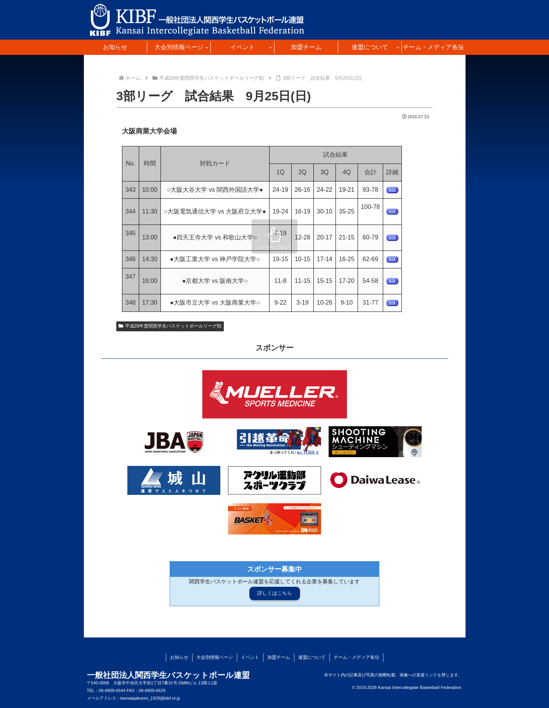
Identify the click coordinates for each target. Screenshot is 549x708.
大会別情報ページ (214, 657)
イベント (250, 657)
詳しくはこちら (274, 593)
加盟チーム (278, 657)
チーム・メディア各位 (356, 657)
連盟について (312, 657)
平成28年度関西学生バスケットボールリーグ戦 (170, 326)
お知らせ (179, 657)
